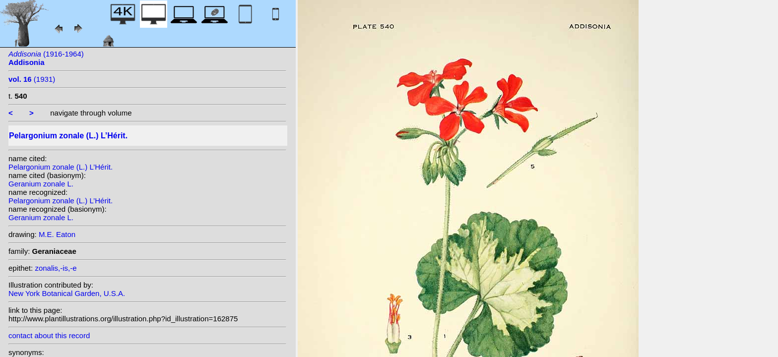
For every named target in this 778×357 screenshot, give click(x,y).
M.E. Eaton (57, 234)
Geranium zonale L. (40, 183)
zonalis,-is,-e (55, 268)
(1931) (31, 79)
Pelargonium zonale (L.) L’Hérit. (60, 167)
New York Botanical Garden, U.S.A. (66, 293)
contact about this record (49, 335)
